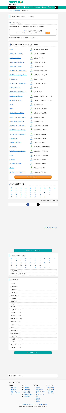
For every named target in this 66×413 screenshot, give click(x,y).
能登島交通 (13, 298)
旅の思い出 (51, 392)
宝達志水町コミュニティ (17, 339)
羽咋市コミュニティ (16, 321)
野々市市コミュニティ (16, 307)
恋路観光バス (14, 301)
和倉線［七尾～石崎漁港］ (16, 53)
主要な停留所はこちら (16, 270)
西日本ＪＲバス (15, 295)
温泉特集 (38, 401)
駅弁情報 (50, 391)
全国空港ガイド (27, 396)
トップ (10, 10)
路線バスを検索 (38, 31)
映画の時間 (51, 387)
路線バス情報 (12, 4)
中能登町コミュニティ (16, 342)
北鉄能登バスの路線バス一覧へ (18, 273)
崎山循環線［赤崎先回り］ (16, 100)
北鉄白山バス (14, 292)
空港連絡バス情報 (28, 394)
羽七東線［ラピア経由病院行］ (17, 172)
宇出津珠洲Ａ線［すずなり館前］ (18, 70)
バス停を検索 (28, 31)
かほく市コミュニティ (16, 318)
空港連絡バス (27, 7)
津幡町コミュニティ (16, 336)
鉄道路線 (51, 7)
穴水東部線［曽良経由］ (16, 142)
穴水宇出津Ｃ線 (14, 138)
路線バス (12, 7)
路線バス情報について (33, 352)
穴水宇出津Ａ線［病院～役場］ (17, 125)
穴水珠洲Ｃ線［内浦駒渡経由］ (17, 151)
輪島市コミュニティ (16, 327)
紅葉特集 (38, 398)
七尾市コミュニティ (16, 324)
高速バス (19, 7)
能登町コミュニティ (16, 347)
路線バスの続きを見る (33, 177)
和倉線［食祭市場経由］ (16, 66)
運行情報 (13, 391)
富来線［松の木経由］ (15, 87)
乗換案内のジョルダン (28, 404)
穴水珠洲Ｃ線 (13, 146)
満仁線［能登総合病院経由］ (17, 113)
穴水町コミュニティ (16, 344)
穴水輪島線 (12, 159)
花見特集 (38, 387)
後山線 (11, 104)
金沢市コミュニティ (16, 304)
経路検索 (13, 389)
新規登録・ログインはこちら (33, 250)
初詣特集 (38, 399)
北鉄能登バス (14, 286)
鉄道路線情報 (27, 389)
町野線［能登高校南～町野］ (17, 121)
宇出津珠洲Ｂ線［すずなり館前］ (18, 75)
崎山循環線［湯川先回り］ (16, 96)
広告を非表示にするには (51, 227)
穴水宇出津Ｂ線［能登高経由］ (17, 134)
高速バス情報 (27, 392)
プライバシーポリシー (41, 404)
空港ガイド (36, 7)
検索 (48, 32)
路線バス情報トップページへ (16, 375)
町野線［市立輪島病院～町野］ (17, 117)
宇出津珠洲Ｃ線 (14, 79)
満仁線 (11, 108)
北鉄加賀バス (14, 289)
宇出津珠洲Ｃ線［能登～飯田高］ (18, 83)
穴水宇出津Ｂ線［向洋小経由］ (17, 129)
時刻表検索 (14, 387)
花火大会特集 (39, 389)
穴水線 (11, 155)
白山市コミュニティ (16, 309)
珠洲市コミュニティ (16, 330)
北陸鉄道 (13, 283)
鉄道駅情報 (26, 387)
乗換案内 (11, 385)
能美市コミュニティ (16, 312)
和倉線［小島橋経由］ (15, 58)
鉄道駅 (43, 7)
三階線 (11, 49)
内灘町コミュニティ (16, 333)
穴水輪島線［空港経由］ (16, 163)
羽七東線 (12, 168)
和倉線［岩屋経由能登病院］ (17, 62)
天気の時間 (51, 389)
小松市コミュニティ (16, 315)
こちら (30, 37)
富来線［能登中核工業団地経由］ (18, 91)
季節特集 (36, 385)
